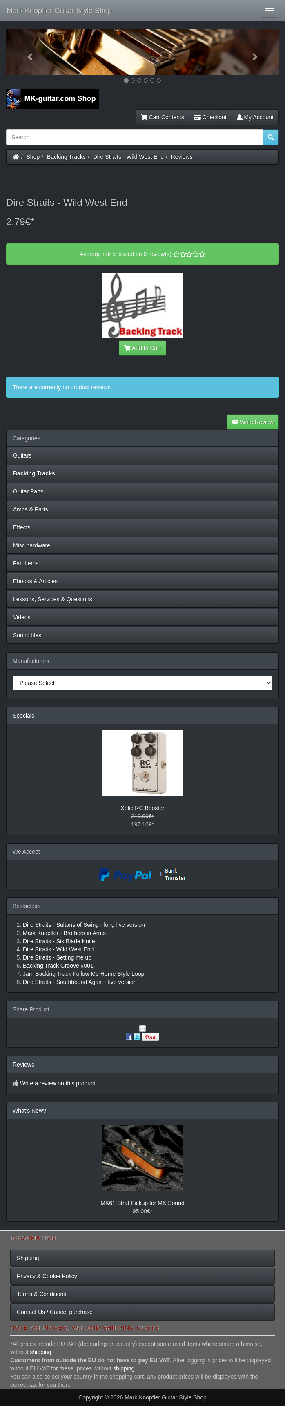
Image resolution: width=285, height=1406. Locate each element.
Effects (22, 527)
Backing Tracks (66, 157)
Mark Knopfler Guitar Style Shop (59, 11)
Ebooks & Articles (35, 581)
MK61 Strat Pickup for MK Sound (142, 1203)
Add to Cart (142, 348)
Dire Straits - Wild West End (128, 157)
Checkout (210, 117)
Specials (23, 715)
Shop (33, 157)
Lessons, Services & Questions (52, 599)
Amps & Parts (30, 509)
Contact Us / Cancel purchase (55, 1312)
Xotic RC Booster (142, 808)
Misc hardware (31, 545)
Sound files (27, 635)
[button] (26, 52)
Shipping (28, 1258)
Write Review (253, 422)
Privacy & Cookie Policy (47, 1276)
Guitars (22, 455)
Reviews (182, 157)
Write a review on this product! (58, 1083)
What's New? (29, 1110)
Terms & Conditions (41, 1294)
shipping (40, 1352)
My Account (255, 117)
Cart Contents (162, 117)
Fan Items (25, 563)
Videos (22, 617)
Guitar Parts (28, 491)
